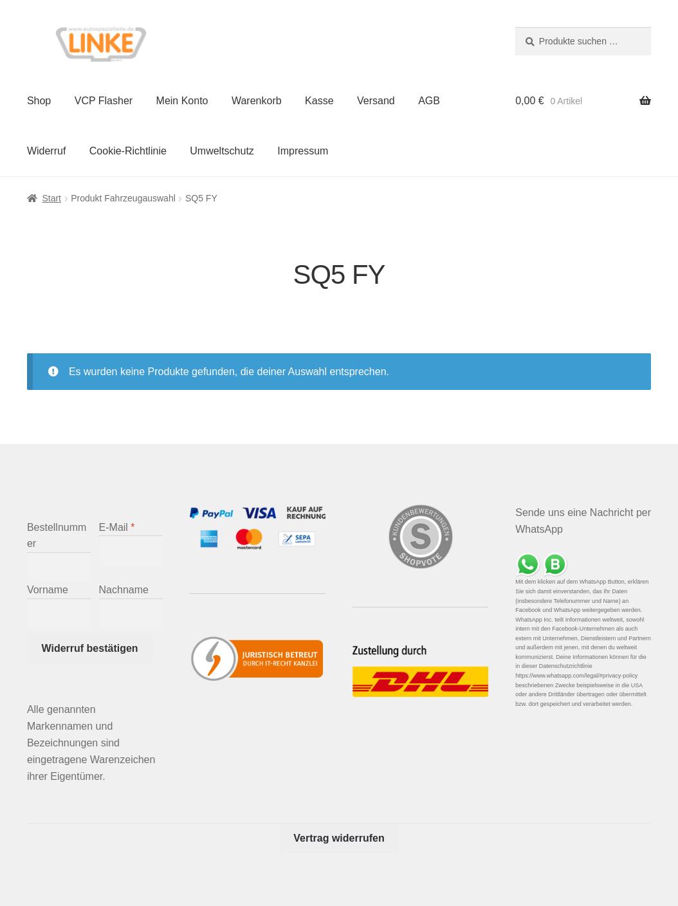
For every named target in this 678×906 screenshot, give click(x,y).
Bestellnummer (56, 536)
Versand (376, 100)
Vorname (47, 589)
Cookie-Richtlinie (128, 150)
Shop (39, 100)
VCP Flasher (104, 100)
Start (51, 198)
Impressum (302, 150)
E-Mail (117, 527)
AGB (429, 100)
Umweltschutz (222, 150)
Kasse (319, 100)
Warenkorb (257, 100)
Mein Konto (182, 100)
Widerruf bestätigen (90, 648)
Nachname (124, 589)
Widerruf (46, 150)
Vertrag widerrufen (338, 838)
